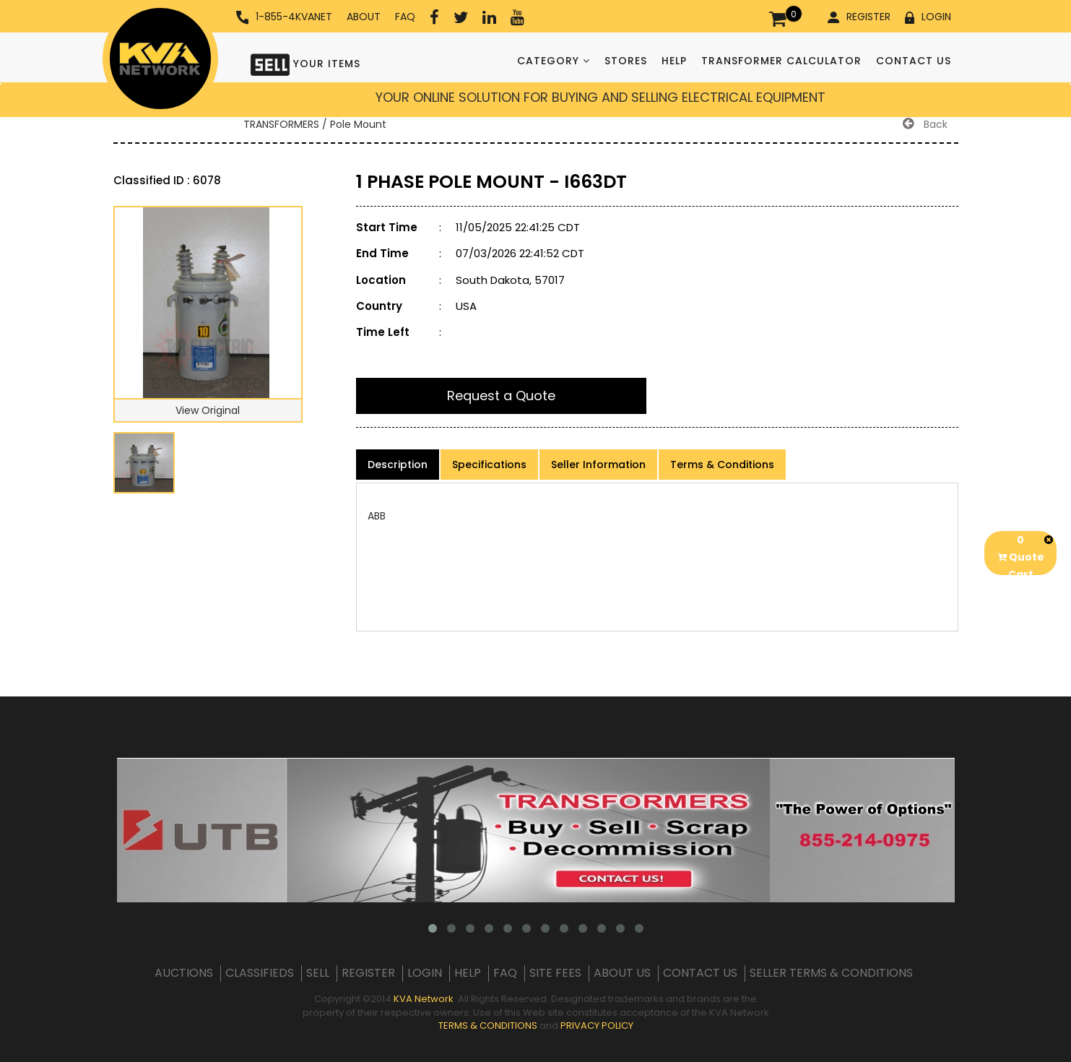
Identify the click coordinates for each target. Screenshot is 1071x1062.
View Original (207, 410)
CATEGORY (553, 60)
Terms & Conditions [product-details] (722, 464)
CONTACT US (913, 60)
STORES (625, 60)
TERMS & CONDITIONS (487, 1025)
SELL (317, 973)
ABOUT (364, 16)
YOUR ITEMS (305, 63)
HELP (674, 60)
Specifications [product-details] (489, 464)
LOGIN (928, 16)
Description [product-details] (398, 464)
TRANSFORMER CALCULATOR (781, 60)
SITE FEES (555, 973)
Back (925, 124)
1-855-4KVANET (284, 17)
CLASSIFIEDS (259, 973)
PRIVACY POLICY (596, 1025)
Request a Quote (501, 396)
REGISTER (859, 16)
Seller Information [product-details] (598, 464)
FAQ (405, 16)
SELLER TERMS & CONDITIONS (831, 973)
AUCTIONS (184, 973)
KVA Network (424, 999)
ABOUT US (622, 973)
